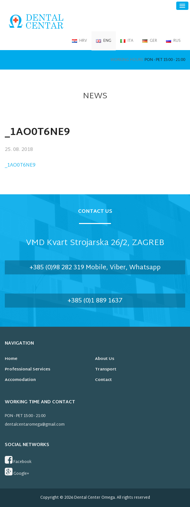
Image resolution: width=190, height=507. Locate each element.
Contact (103, 380)
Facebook (18, 460)
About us (104, 359)
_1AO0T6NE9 (20, 165)
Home (11, 359)
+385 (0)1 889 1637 (95, 301)
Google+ (17, 472)
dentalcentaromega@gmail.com (35, 424)
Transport (105, 369)
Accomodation (20, 380)
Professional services (27, 369)
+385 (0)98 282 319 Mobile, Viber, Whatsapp (95, 267)
